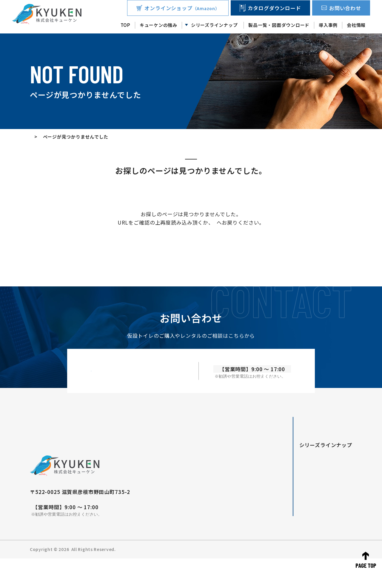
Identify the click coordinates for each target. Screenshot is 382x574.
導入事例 (328, 25)
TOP (125, 25)
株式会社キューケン (90, 565)
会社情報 (356, 25)
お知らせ (264, 565)
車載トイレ (297, 484)
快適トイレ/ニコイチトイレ (313, 476)
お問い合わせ (238, 565)
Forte (292, 469)
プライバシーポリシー (299, 565)
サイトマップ (339, 565)
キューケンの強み (158, 25)
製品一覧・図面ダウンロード (278, 25)
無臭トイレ (297, 492)
